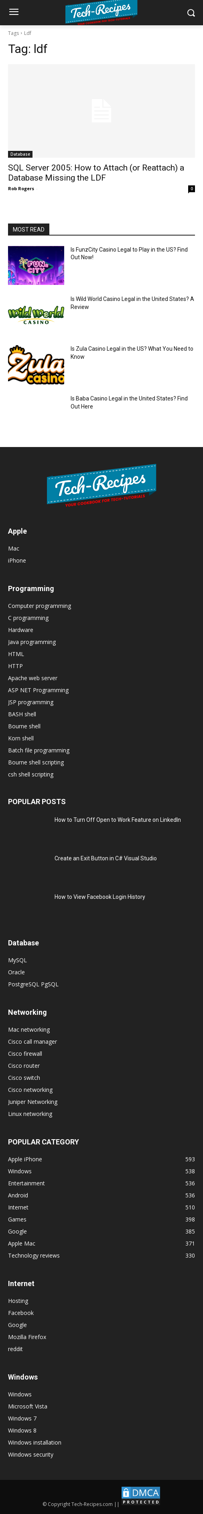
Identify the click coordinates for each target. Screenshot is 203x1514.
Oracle (16, 972)
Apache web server (32, 678)
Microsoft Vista (27, 1406)
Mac (13, 548)
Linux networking (30, 1114)
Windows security (30, 1454)
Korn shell (21, 738)
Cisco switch (24, 1077)
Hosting (18, 1301)
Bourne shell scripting (36, 762)
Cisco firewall (25, 1053)
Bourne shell (24, 726)
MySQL (17, 960)
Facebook (21, 1313)
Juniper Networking (32, 1102)
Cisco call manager (32, 1041)
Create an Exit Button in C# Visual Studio (106, 858)
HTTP (15, 666)
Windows (20, 1394)
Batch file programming (38, 750)
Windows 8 (22, 1430)
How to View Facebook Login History (100, 897)
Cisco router (24, 1065)
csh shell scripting (30, 774)
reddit (15, 1349)
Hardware (20, 630)
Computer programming (39, 606)
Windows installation (34, 1442)
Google (17, 1325)
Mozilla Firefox (27, 1337)
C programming (28, 618)
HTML (16, 654)
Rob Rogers (21, 188)
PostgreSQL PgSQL (33, 984)
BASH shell (22, 714)
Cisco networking (30, 1089)
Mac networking (29, 1029)
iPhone (17, 560)
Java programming (32, 642)
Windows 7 (22, 1418)
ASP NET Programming (38, 690)
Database (20, 154)
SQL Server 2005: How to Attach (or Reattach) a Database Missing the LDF (96, 173)
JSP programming (30, 702)
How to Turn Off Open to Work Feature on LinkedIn (118, 820)
